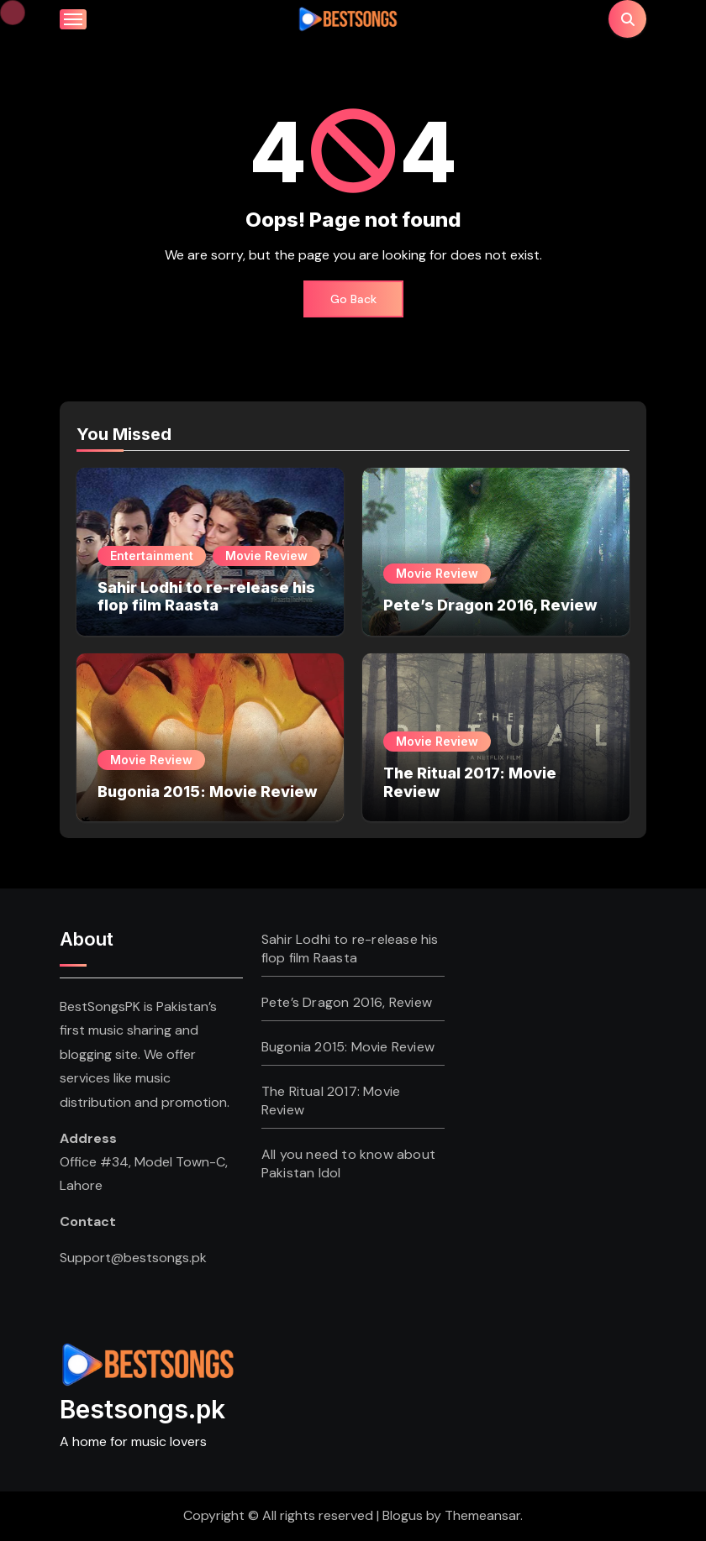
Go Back (353, 299)
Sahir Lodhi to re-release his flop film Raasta (206, 597)
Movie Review (266, 555)
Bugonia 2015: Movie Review (207, 791)
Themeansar (482, 1515)
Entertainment (151, 555)
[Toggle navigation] (73, 19)
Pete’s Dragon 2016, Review (490, 605)
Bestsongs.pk (142, 1409)
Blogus (402, 1515)
